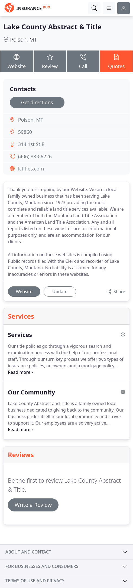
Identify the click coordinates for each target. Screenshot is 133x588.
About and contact (28, 552)
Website (17, 61)
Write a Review (33, 504)
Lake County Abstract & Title (52, 26)
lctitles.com (31, 168)
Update (59, 292)
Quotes (116, 61)
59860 (25, 132)
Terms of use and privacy (34, 581)
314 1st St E (31, 144)
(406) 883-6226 (35, 156)
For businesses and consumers (41, 566)
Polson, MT (23, 39)
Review (50, 61)
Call (83, 61)
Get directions (37, 102)
